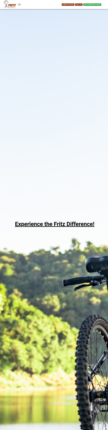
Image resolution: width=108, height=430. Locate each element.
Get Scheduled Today (92, 4)
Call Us (79, 4)
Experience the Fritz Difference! (54, 224)
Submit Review (68, 4)
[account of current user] (19, 4)
